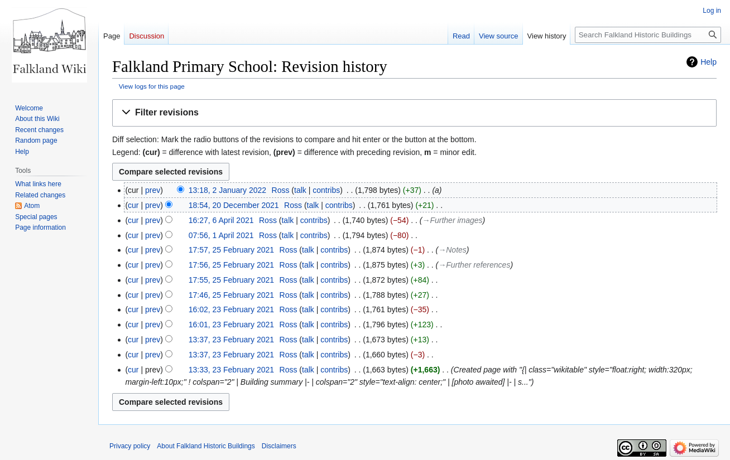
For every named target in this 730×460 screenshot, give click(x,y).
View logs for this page (152, 86)
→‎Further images (452, 220)
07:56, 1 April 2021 (221, 235)
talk (300, 190)
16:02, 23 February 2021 (231, 309)
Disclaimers (279, 446)
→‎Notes (452, 249)
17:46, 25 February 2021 (231, 294)
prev (152, 190)
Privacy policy (129, 446)
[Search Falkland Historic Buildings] (648, 35)
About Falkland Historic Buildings (205, 446)
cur (133, 205)
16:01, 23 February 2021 (231, 324)
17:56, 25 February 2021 (231, 264)
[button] (414, 113)
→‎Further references (474, 264)
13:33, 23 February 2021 (231, 369)
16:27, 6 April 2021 (221, 220)
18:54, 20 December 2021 (234, 205)
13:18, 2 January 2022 (227, 190)
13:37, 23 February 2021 (231, 339)
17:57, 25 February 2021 (231, 249)
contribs (326, 190)
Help (708, 61)
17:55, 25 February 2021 (231, 279)
